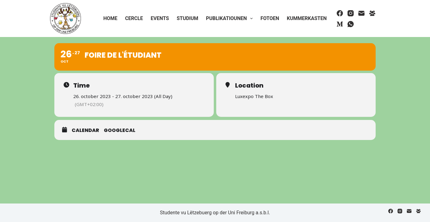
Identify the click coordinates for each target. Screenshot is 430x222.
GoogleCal (119, 130)
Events (160, 18)
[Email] (361, 13)
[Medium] (340, 24)
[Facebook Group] (372, 13)
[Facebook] (340, 13)
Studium (187, 18)
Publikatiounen (230, 18)
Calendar (85, 130)
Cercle (134, 18)
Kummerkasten (307, 18)
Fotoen (269, 18)
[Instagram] (351, 13)
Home (110, 18)
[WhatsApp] (351, 24)
